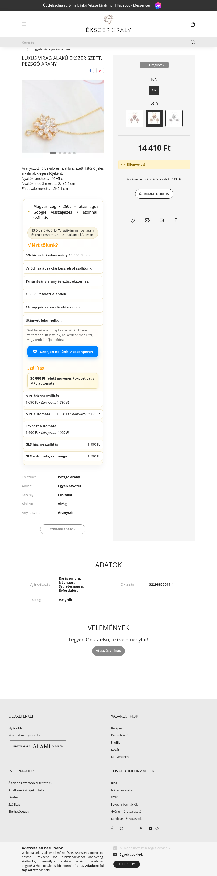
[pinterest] (100, 81)
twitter (131, 840)
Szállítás (14, 816)
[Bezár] (194, 5)
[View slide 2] (60, 164)
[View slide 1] (53, 164)
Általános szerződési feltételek (30, 794)
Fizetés (13, 809)
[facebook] (90, 81)
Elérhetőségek (18, 823)
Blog (114, 794)
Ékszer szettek (90, 56)
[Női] (154, 102)
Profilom (117, 754)
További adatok (63, 541)
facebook (112, 840)
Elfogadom (127, 864)
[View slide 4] (69, 164)
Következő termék (180, 56)
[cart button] (193, 24)
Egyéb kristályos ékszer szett (53, 61)
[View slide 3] (64, 164)
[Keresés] (108, 42)
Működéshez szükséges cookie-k (145, 848)
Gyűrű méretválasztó (126, 823)
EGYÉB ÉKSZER (59, 56)
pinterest (141, 840)
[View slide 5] (74, 164)
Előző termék (152, 56)
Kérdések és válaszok (126, 830)
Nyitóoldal (15, 740)
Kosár (115, 761)
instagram (121, 840)
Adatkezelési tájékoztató (26, 802)
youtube (150, 840)
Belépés (117, 740)
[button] (154, 205)
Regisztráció (119, 747)
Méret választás (122, 802)
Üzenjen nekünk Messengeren (63, 362)
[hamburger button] (24, 24)
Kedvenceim (120, 768)
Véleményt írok (108, 662)
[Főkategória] (30, 56)
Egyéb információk (124, 816)
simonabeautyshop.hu (24, 746)
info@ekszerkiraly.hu (96, 5)
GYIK (114, 809)
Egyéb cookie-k (131, 854)
